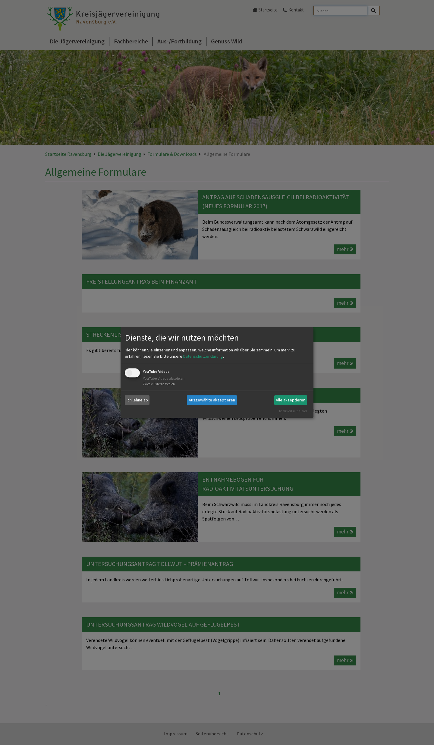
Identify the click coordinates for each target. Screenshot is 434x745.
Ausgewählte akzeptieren (212, 400)
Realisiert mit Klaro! (293, 411)
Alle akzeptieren (290, 400)
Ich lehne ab (137, 400)
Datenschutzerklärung (203, 356)
